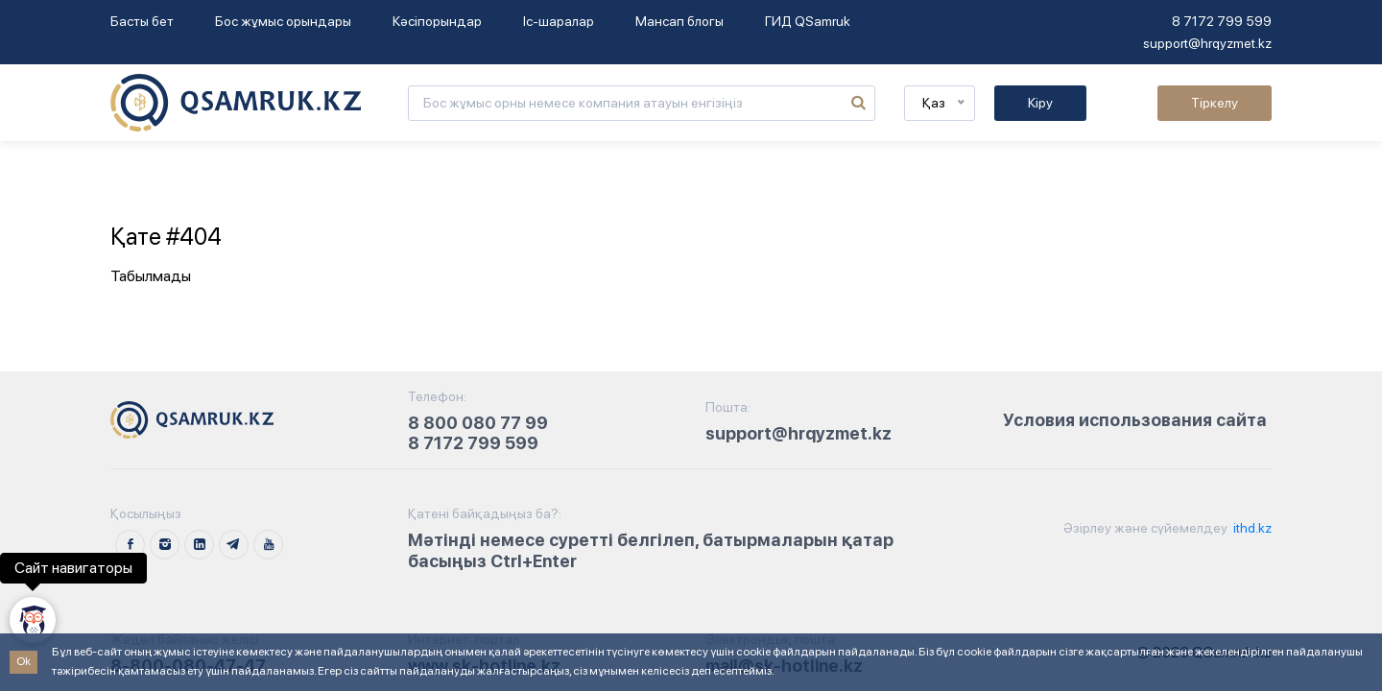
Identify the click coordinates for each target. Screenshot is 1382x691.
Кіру (1040, 102)
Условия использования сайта (1135, 420)
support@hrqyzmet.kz (1207, 43)
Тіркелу (1214, 102)
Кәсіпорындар (437, 21)
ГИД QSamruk (807, 21)
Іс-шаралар (558, 21)
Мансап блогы (679, 21)
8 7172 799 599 (1222, 21)
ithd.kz (1251, 528)
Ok (23, 661)
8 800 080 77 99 (478, 423)
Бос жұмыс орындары (283, 21)
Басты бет (142, 21)
